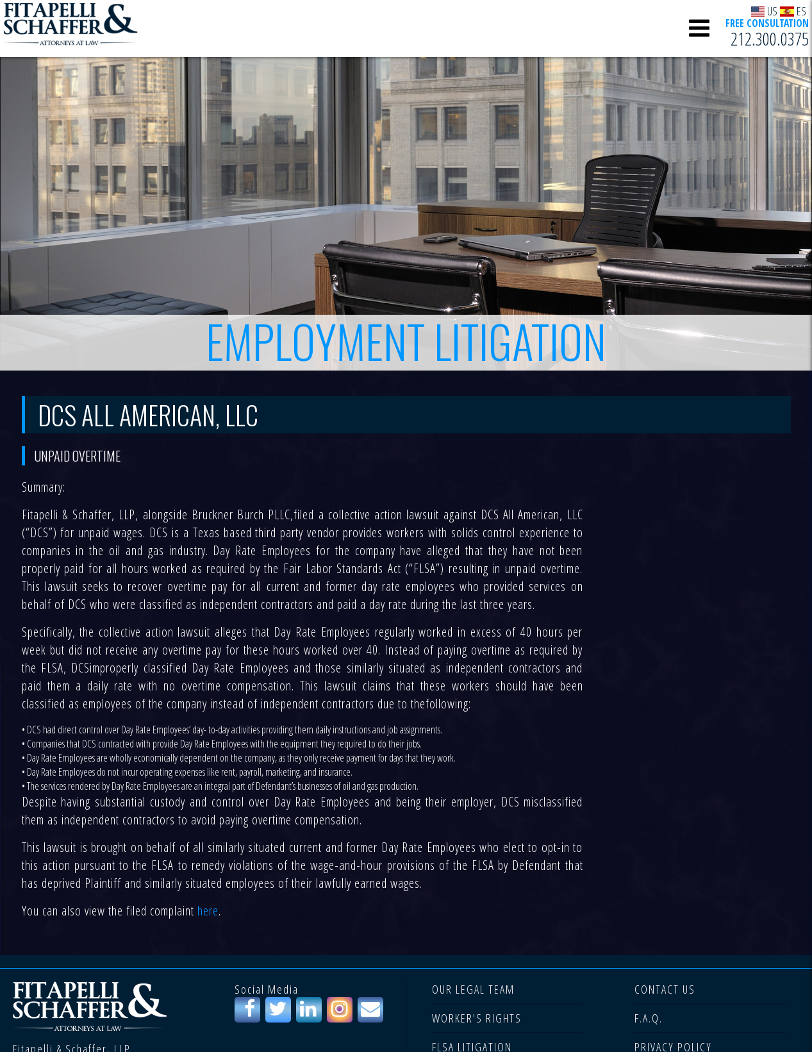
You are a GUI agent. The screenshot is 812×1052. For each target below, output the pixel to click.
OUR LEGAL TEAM (473, 989)
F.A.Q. (648, 1018)
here (208, 910)
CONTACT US (664, 989)
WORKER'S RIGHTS (477, 1018)
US (764, 10)
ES (793, 10)
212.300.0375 (770, 39)
